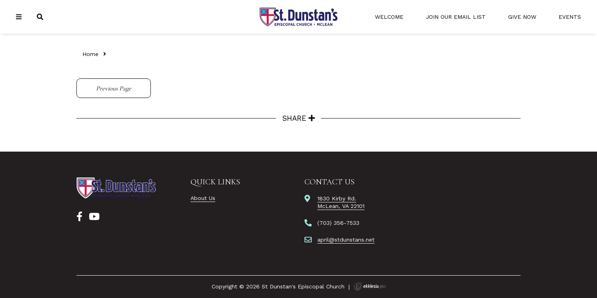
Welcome (389, 17)
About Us (202, 198)
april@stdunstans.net (346, 239)
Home (90, 54)
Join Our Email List (456, 17)
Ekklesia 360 (370, 286)
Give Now (522, 17)
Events (570, 17)
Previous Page (113, 88)
